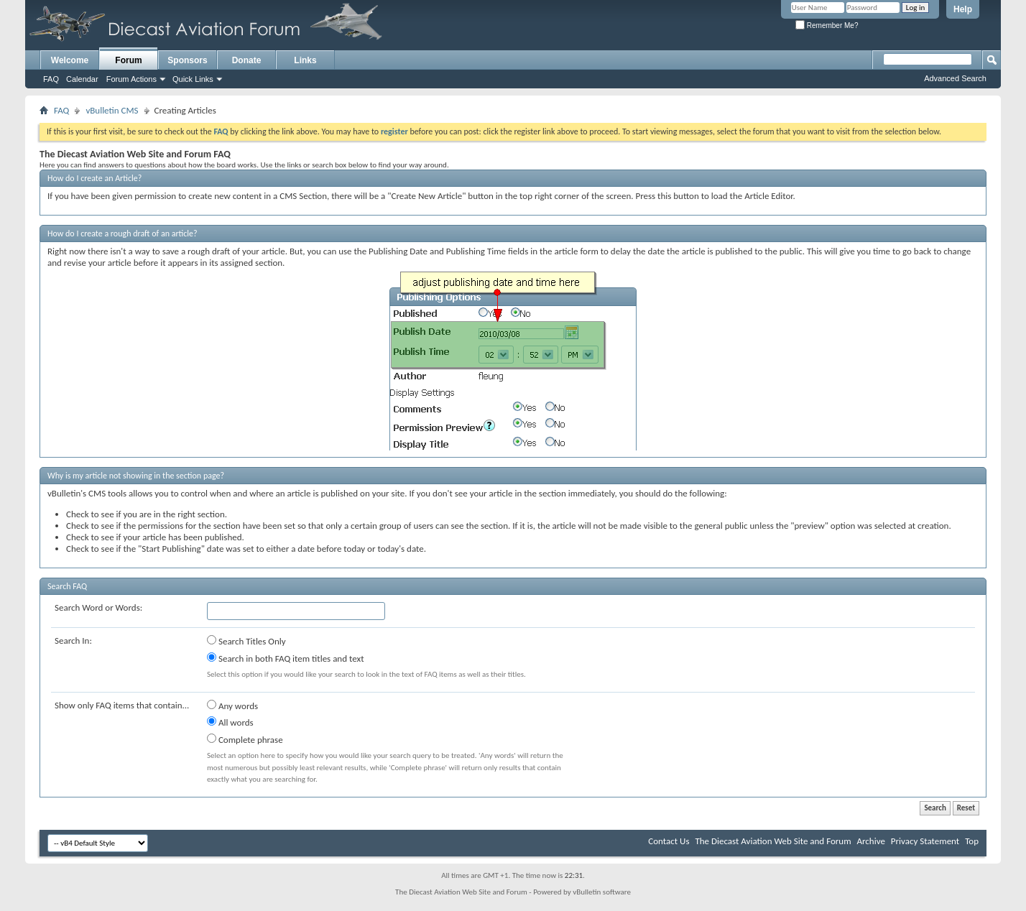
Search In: (73, 640)
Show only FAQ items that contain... (122, 705)
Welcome (69, 60)
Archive (870, 841)
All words (230, 722)
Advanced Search (955, 78)
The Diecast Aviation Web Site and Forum (773, 841)
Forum (128, 60)
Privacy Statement (925, 841)
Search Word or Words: (98, 607)
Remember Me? (826, 25)
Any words (232, 705)
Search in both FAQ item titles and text (285, 658)
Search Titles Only (246, 641)
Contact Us (668, 841)
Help (962, 9)
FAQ (51, 79)
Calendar (82, 79)
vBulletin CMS (112, 110)
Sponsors (187, 60)
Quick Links (192, 79)
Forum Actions (131, 79)
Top (972, 841)
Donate (247, 60)
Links (305, 60)
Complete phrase (245, 739)
